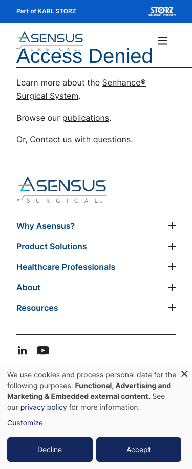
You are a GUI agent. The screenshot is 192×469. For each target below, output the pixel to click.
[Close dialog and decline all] (184, 371)
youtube (43, 350)
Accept (138, 449)
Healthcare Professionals (65, 267)
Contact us (51, 139)
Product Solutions (51, 246)
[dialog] (96, 417)
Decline (49, 449)
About (28, 287)
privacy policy (43, 407)
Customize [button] (25, 423)
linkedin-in (22, 350)
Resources (37, 308)
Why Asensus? (45, 226)
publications (85, 118)
